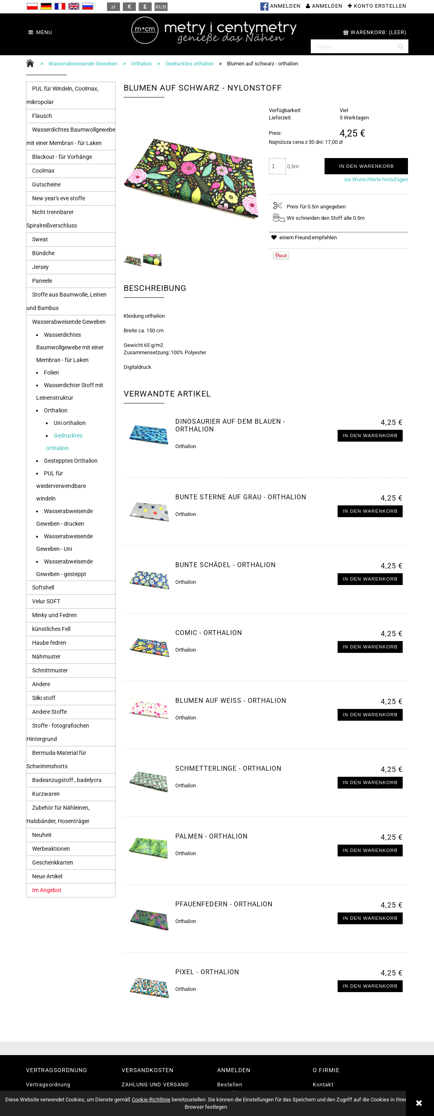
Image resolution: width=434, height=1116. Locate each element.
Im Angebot (46, 890)
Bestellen (229, 1084)
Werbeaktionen (51, 848)
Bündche (43, 253)
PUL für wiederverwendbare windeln (61, 486)
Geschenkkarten (52, 862)
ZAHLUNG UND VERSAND (155, 1084)
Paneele (42, 280)
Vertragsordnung (48, 1084)
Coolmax (43, 170)
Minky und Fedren (54, 615)
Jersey (40, 267)
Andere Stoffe (49, 712)
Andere (41, 684)
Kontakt (323, 1084)
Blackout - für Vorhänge (62, 157)
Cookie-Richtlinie (151, 1099)
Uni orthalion (70, 423)
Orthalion (56, 410)
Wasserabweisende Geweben (69, 322)
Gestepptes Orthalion (71, 460)
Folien (51, 372)
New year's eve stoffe (58, 198)
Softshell (43, 587)
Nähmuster (46, 656)
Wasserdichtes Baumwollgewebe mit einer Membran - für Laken (70, 347)
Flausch (42, 116)
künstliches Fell (51, 629)
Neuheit (42, 835)
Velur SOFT (46, 601)
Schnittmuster (50, 670)
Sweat (40, 239)
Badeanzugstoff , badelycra (67, 780)
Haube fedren (49, 642)
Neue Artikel (47, 876)
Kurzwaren (46, 794)
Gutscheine (46, 184)
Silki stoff (43, 698)
